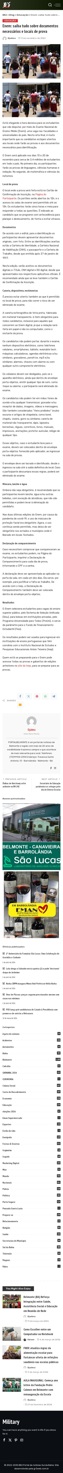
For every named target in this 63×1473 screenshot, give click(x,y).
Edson (31, 1339)
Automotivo (8, 1046)
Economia (7, 1098)
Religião (6, 1227)
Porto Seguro (9, 1201)
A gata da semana (11, 1033)
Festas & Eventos (11, 1143)
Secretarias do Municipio (14, 1240)
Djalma (12, 38)
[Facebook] (20, 696)
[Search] (50, 5)
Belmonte (7, 1059)
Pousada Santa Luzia (13, 1208)
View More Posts (31, 734)
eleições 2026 (9, 1111)
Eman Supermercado (12, 1117)
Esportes (7, 1124)
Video (5, 1266)
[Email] (20, 704)
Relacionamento (10, 1221)
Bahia (5, 1053)
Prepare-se (8, 1214)
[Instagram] (55, 768)
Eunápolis (7, 1137)
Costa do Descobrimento (14, 1092)
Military (11, 1422)
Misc (5, 1169)
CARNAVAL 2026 (10, 1072)
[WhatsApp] (45, 696)
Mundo (6, 1176)
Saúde (5, 1234)
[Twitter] (28, 696)
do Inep (24, 665)
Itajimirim (7, 1150)
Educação (10, 20)
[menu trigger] (57, 5)
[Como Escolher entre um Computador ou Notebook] (12, 1334)
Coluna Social (9, 1085)
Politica (6, 1195)
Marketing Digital (11, 1163)
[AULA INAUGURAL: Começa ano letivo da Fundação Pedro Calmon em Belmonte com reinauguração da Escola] (12, 1385)
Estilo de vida (9, 1130)
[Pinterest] (37, 696)
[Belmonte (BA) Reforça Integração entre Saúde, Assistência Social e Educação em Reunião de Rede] (12, 1301)
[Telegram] (53, 696)
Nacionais (7, 1182)
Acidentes (7, 1040)
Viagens (6, 1260)
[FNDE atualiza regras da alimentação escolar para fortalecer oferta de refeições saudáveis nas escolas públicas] (12, 1352)
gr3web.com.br (41, 1469)
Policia (6, 1188)
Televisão (7, 1253)
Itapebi (6, 1156)
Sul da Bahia (8, 1247)
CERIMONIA (8, 1079)
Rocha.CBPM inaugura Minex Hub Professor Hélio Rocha (31, 983)
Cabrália (6, 1066)
